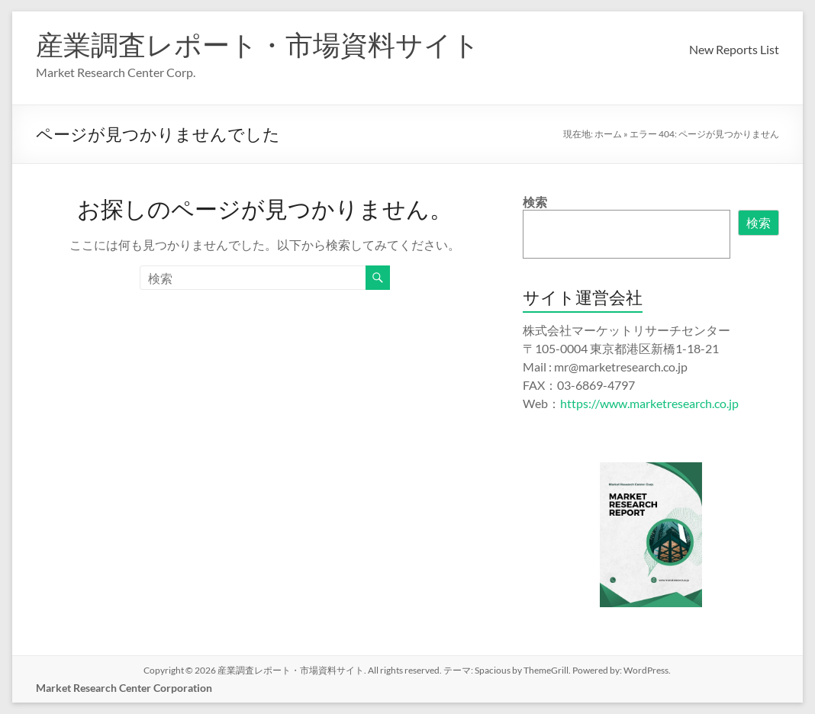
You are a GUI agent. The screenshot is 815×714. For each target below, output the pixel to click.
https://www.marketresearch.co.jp (649, 403)
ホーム (608, 134)
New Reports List (734, 49)
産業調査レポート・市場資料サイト (258, 44)
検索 (535, 202)
